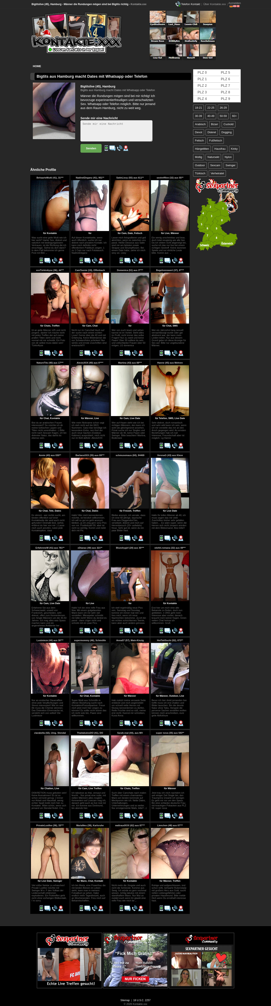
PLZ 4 (202, 99)
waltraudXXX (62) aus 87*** (130, 825)
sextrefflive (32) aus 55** (170, 177)
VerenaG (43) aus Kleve (170, 455)
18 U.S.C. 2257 (142, 1000)
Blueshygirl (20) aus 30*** (130, 548)
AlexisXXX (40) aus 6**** (90, 362)
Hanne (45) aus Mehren (170, 362)
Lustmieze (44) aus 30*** (50, 640)
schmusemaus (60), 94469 (130, 455)
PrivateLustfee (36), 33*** (50, 825)
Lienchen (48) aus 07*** (170, 825)
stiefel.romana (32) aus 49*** (169, 548)
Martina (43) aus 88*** (130, 362)
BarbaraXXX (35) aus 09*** (90, 455)
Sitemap (125, 1000)
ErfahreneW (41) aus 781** (50, 548)
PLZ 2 (202, 85)
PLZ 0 (202, 72)
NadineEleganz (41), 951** (90, 177)
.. (46, 253)
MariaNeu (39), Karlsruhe (90, 825)
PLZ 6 (225, 79)
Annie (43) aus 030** (50, 455)
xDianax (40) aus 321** (90, 548)
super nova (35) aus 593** (170, 733)
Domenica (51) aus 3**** (130, 270)
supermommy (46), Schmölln (90, 640)
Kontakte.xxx (139, 4)
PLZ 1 (202, 79)
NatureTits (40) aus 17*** (50, 362)
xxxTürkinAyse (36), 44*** (50, 270)
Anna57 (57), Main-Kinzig (130, 640)
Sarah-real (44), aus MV (130, 733)
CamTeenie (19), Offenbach (90, 270)
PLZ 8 (225, 92)
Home (37, 66)
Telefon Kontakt (190, 4)
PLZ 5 (225, 72)
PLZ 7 (225, 85)
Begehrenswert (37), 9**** (170, 270)
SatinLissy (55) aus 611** (130, 177)
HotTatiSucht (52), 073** (170, 640)
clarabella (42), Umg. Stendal (50, 733)
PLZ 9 (225, 99)
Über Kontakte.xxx (214, 4)
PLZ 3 (202, 92)
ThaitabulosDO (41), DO (90, 733)
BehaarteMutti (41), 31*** (49, 177)
